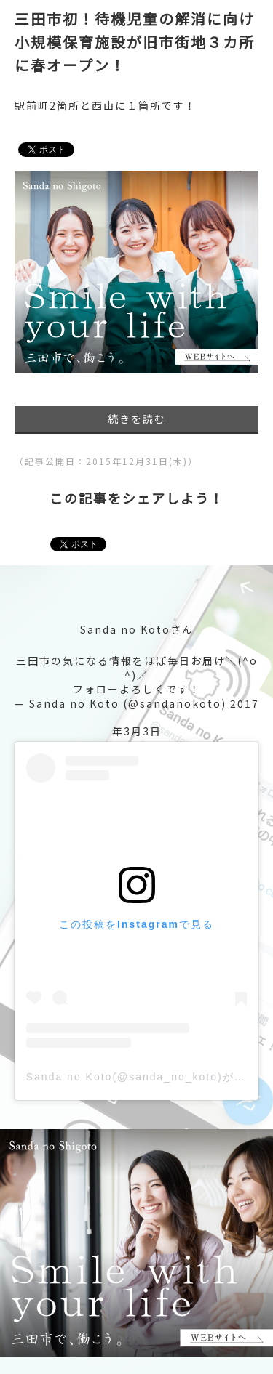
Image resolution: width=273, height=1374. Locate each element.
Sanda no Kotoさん (137, 629)
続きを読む (137, 418)
